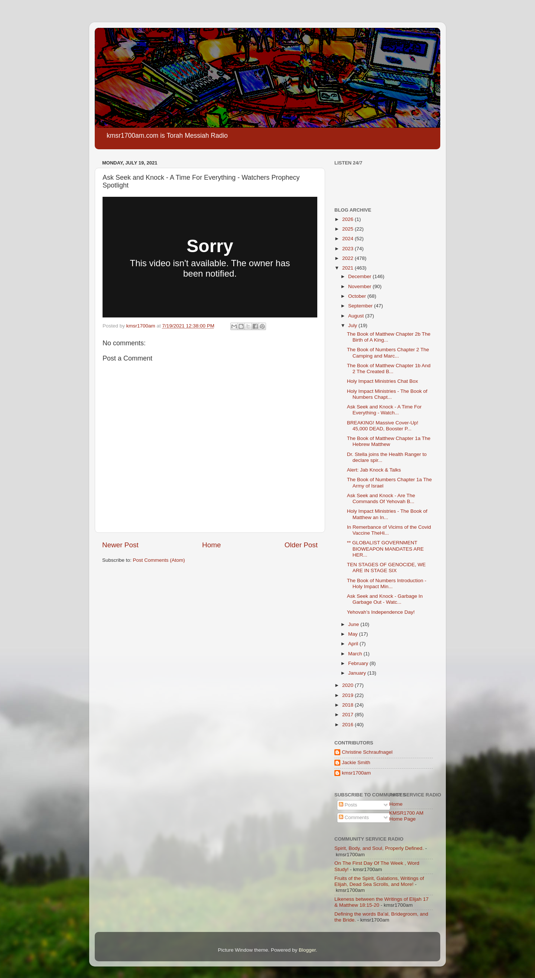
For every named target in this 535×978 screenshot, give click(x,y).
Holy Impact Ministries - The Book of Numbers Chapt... (387, 394)
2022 (348, 258)
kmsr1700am (356, 773)
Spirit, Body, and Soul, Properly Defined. (379, 848)
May (353, 634)
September (361, 306)
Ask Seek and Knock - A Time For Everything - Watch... (384, 409)
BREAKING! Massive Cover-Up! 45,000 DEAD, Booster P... (382, 425)
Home (211, 545)
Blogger (307, 950)
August (356, 316)
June (354, 624)
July (353, 325)
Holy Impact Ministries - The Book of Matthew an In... (387, 514)
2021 (348, 268)
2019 (348, 695)
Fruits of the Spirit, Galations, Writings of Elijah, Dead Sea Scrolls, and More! (379, 881)
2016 (348, 724)
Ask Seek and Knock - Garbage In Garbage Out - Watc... (385, 599)
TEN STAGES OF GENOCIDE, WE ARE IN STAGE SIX (386, 567)
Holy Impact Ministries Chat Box (382, 381)
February (359, 663)
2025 (348, 229)
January (357, 673)
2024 (348, 238)
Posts (348, 805)
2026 (348, 219)
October (357, 296)
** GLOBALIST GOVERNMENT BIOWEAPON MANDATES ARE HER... (385, 548)
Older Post (301, 545)
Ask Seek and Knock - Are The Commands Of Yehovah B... (381, 498)
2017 (348, 714)
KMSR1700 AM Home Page (406, 816)
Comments (354, 817)
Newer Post (120, 545)
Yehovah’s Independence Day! (381, 612)
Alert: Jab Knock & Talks (374, 470)
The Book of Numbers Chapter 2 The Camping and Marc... (388, 352)
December (360, 276)
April (354, 643)
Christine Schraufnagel (367, 752)
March (355, 653)
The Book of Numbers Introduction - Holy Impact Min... (387, 583)
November (360, 286)
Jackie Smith (356, 762)
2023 (348, 248)
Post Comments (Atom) (159, 560)
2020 (348, 685)
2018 (348, 705)
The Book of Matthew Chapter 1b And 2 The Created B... (389, 368)
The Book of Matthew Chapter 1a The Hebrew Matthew (389, 441)
